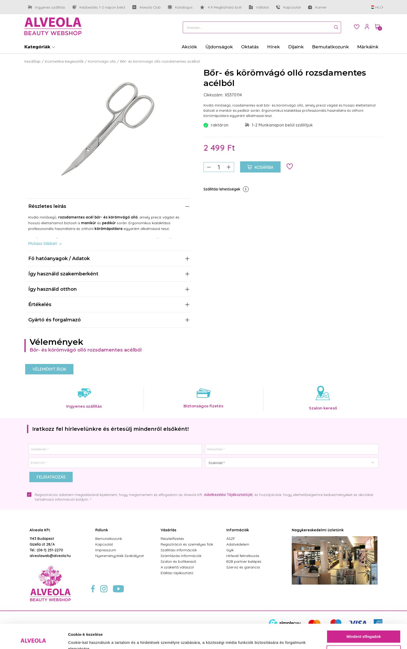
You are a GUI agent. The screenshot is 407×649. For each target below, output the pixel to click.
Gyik (230, 550)
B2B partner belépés (243, 561)
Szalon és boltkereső (178, 561)
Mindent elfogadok (364, 612)
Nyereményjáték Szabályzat (119, 555)
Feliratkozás (51, 477)
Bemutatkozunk (108, 538)
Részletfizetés (172, 538)
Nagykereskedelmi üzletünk (318, 530)
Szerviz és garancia (243, 567)
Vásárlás (168, 530)
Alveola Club (146, 7)
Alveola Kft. (40, 530)
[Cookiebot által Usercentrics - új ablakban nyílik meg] (33, 639)
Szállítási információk (179, 550)
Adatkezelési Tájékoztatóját (228, 494)
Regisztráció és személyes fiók (187, 544)
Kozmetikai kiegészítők (64, 61)
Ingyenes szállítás (46, 7)
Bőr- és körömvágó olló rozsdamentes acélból (160, 61)
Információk (237, 530)
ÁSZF (230, 538)
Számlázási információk (181, 555)
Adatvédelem (237, 544)
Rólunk (101, 530)
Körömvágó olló (102, 61)
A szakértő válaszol (177, 567)
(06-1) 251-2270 (50, 550)
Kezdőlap (32, 61)
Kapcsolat (288, 7)
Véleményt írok (49, 369)
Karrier (317, 7)
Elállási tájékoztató (177, 573)
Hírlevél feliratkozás (242, 555)
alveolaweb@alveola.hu (50, 555)
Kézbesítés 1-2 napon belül (98, 7)
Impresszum (105, 550)
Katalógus (180, 7)
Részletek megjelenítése (90, 639)
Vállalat (259, 7)
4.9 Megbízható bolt (221, 7)
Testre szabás (364, 627)
